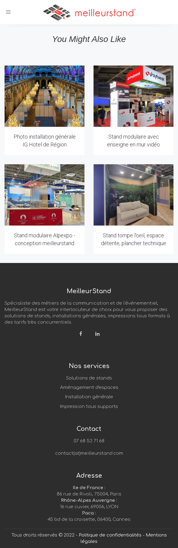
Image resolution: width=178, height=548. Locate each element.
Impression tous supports (89, 406)
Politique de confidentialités (110, 535)
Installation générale (89, 396)
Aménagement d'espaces (89, 387)
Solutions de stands (89, 378)
